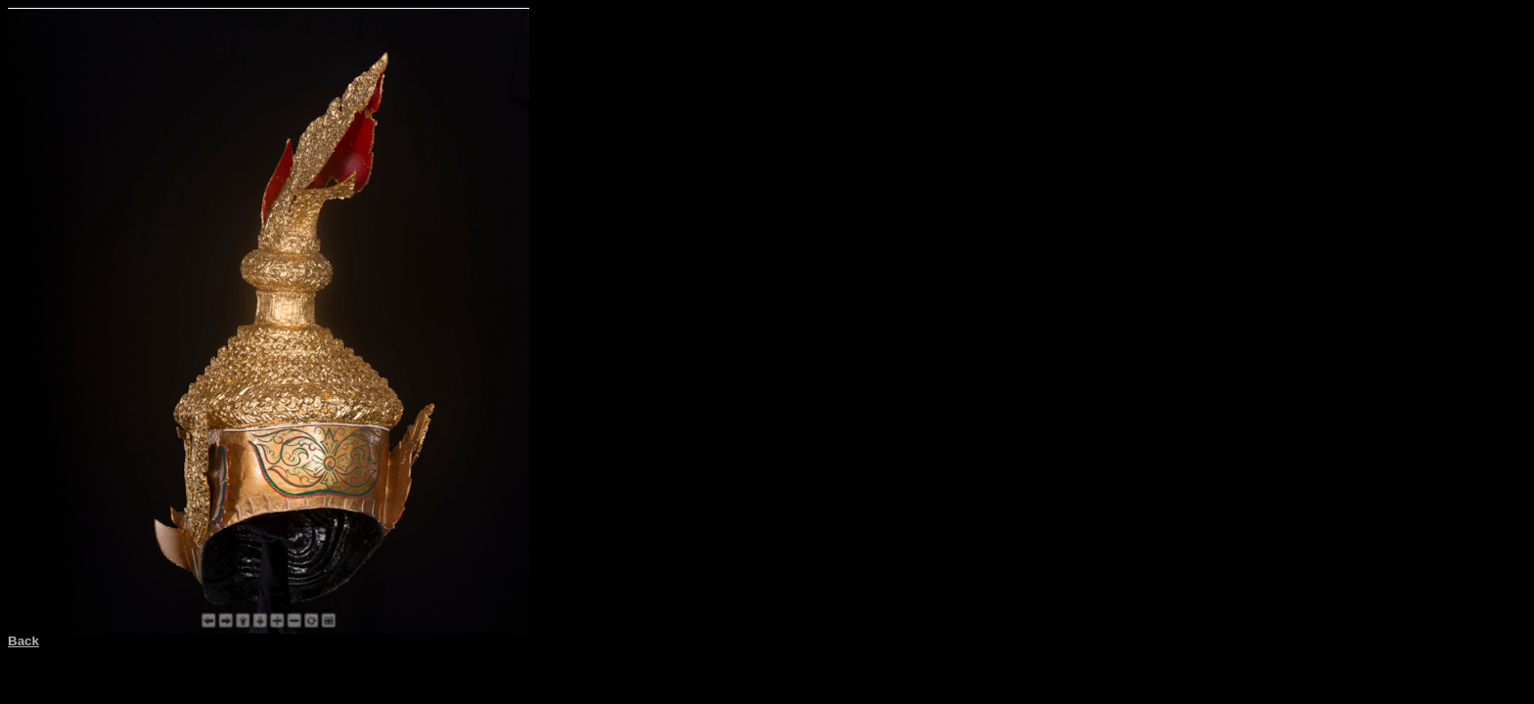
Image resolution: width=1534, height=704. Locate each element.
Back (23, 641)
